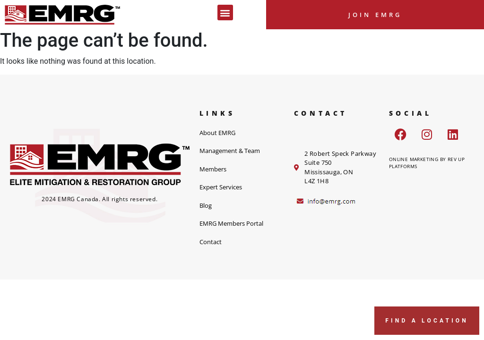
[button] (225, 12)
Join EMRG (375, 14)
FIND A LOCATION (426, 320)
